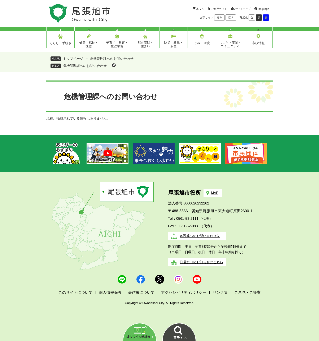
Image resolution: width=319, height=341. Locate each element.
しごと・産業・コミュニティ (230, 44)
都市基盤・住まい (145, 44)
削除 (114, 65)
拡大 (231, 17)
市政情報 (258, 43)
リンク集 (220, 292)
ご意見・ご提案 (247, 292)
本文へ (200, 8)
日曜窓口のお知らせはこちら (201, 262)
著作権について (141, 292)
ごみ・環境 (202, 43)
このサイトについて (75, 292)
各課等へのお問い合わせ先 (200, 236)
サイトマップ (242, 8)
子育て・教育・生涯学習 (117, 44)
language (263, 8)
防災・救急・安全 (173, 44)
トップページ (73, 58)
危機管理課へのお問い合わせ (85, 66)
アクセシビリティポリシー (183, 292)
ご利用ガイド (219, 8)
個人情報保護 (110, 292)
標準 (219, 17)
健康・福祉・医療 (88, 44)
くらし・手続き (60, 43)
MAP (214, 193)
